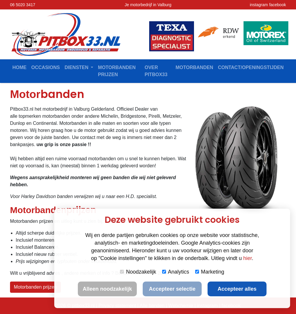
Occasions (45, 67)
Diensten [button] (77, 67)
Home (19, 67)
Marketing (209, 272)
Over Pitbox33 (156, 71)
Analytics (175, 272)
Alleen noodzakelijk (107, 289)
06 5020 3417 (22, 4)
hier (247, 258)
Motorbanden (194, 67)
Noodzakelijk (138, 272)
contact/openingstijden (251, 67)
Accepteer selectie (172, 289)
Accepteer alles (237, 289)
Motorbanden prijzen (117, 71)
